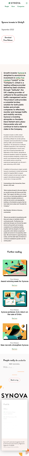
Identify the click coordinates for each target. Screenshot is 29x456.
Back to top (14, 380)
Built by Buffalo (15, 447)
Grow (13, 6)
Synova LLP (6, 442)
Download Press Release (8, 38)
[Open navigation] (26, 3)
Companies (20, 6)
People (7, 6)
